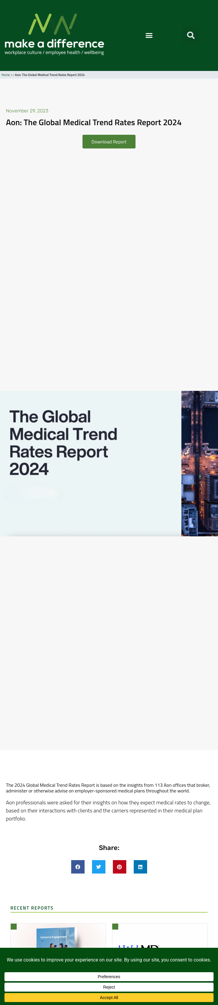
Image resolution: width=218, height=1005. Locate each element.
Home (5, 74)
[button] (149, 35)
